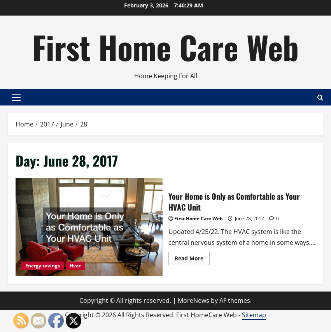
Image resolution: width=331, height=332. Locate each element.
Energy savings (42, 265)
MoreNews (193, 300)
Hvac (75, 265)
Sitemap (254, 315)
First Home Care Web (165, 46)
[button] (16, 97)
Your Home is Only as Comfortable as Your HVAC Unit (89, 227)
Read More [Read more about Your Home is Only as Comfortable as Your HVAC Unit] (192, 259)
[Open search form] (320, 97)
